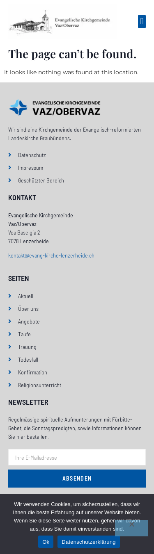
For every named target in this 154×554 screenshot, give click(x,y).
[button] (142, 21)
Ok (45, 542)
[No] (131, 528)
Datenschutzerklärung (88, 542)
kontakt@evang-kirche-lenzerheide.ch (51, 255)
